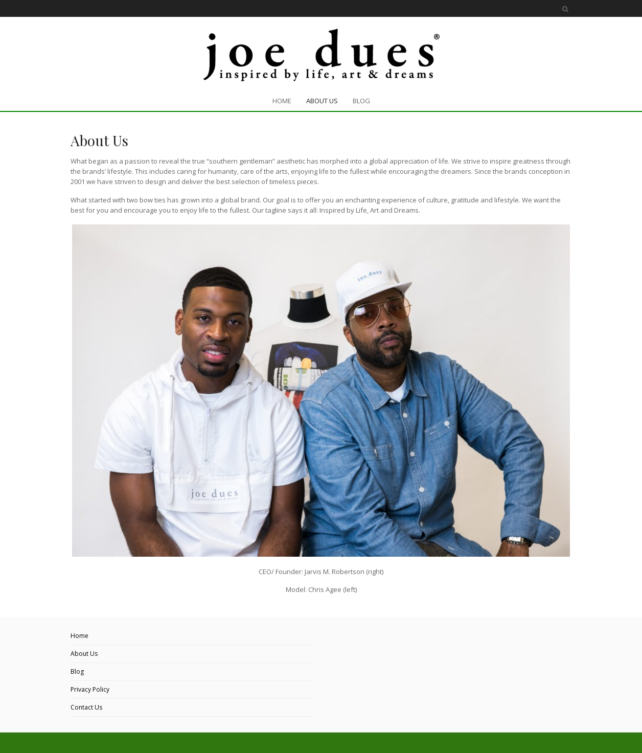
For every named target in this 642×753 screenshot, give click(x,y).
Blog (77, 671)
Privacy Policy (90, 689)
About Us (84, 653)
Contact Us (86, 707)
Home (79, 635)
